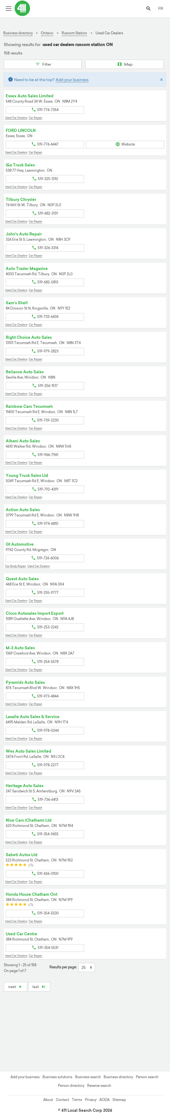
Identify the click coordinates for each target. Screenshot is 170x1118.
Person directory (71, 1085)
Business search (88, 1077)
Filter (43, 63)
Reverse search (99, 1085)
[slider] (16, 865)
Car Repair (35, 117)
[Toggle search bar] (149, 8)
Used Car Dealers (16, 117)
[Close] (161, 79)
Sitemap (119, 1100)
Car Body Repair (15, 566)
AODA (104, 1100)
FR (160, 8)
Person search (147, 1077)
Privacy (90, 1100)
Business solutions (57, 1077)
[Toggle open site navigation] (8, 8)
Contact (62, 1100)
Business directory (118, 1077)
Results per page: (63, 967)
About (48, 1100)
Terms (77, 1100)
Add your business (72, 79)
